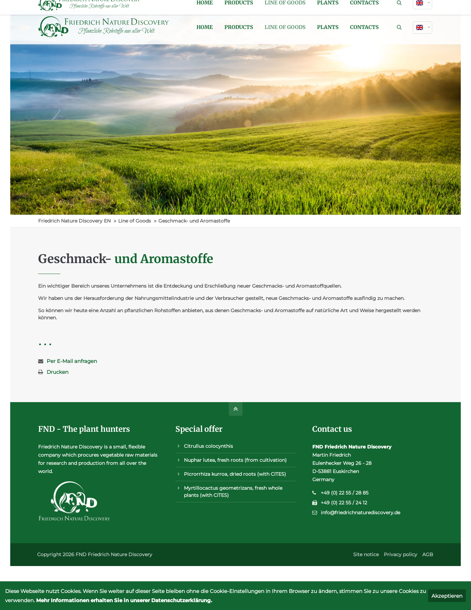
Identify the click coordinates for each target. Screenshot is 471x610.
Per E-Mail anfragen (72, 361)
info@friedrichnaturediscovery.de (360, 512)
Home (205, 27)
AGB (427, 554)
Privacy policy (400, 554)
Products (238, 27)
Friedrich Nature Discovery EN (74, 221)
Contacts (364, 27)
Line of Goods (285, 27)
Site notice (366, 554)
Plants (328, 27)
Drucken (57, 372)
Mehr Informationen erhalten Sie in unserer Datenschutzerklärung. (124, 600)
